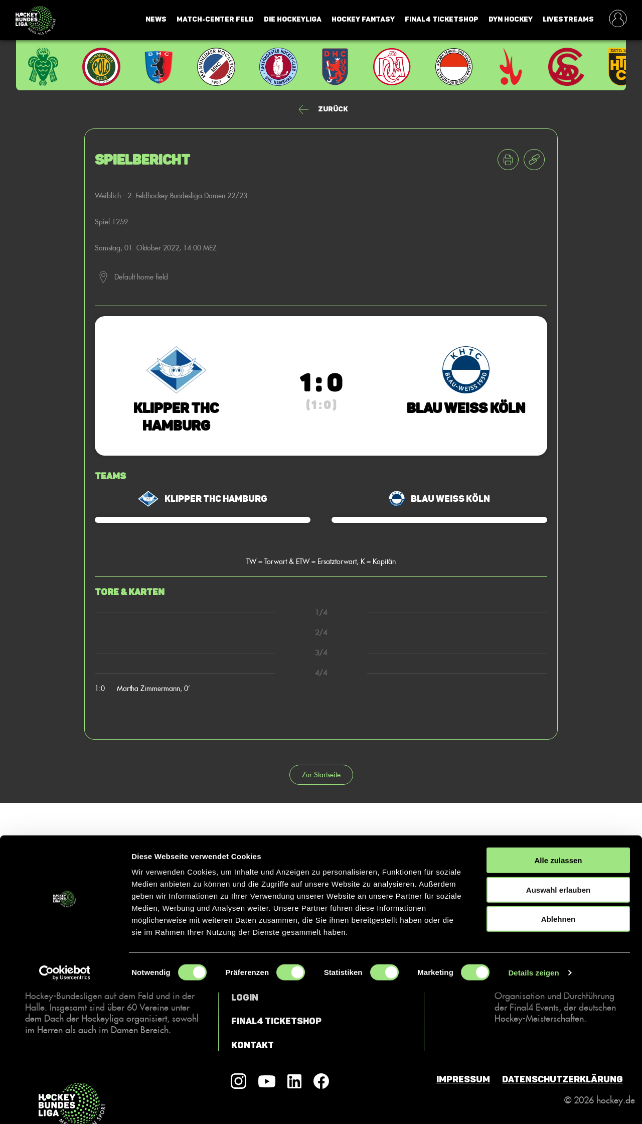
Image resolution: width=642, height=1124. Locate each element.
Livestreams (568, 19)
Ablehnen (558, 1050)
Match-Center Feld (215, 19)
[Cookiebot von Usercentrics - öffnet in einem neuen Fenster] (65, 1104)
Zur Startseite (321, 774)
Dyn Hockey (511, 19)
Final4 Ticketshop (441, 19)
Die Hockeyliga (293, 19)
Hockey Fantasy (363, 19)
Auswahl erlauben (558, 1021)
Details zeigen (533, 1104)
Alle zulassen (558, 992)
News (156, 19)
